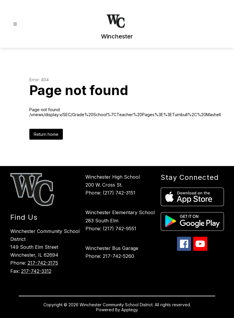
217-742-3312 (36, 271)
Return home (46, 134)
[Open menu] (15, 24)
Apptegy (129, 309)
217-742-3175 (43, 263)
